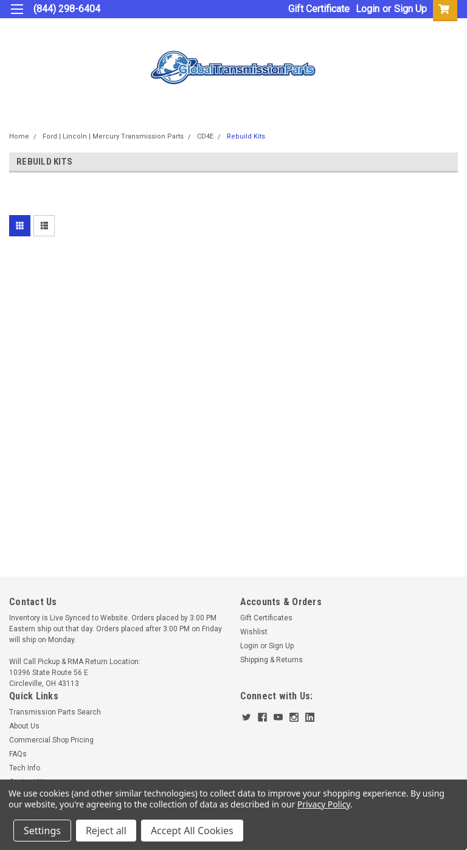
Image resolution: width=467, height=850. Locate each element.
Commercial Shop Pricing (51, 740)
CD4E (205, 136)
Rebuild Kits (246, 136)
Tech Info (24, 768)
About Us (24, 726)
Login (367, 9)
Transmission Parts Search (55, 712)
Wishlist (254, 632)
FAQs (18, 754)
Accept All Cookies (192, 830)
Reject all (106, 830)
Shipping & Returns (271, 660)
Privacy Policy (323, 804)
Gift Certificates (266, 618)
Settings (42, 830)
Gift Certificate (319, 9)
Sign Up (410, 9)
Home (19, 136)
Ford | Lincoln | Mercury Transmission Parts (113, 136)
